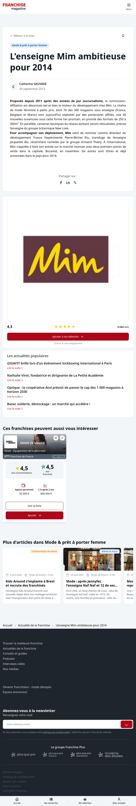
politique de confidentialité (56, 732)
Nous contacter (12, 786)
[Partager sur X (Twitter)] (75, 182)
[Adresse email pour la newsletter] (61, 724)
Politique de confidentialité (18, 777)
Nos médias (11, 669)
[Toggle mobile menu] (129, 6)
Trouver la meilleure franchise (23, 643)
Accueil (7, 625)
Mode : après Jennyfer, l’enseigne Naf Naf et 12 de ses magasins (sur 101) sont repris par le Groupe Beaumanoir (90, 587)
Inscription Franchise (15, 790)
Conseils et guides (15, 653)
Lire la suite (15, 368)
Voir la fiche (34, 506)
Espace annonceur (15, 692)
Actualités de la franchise (19, 648)
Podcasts (9, 659)
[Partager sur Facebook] (61, 182)
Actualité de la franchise (34, 625)
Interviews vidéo (14, 664)
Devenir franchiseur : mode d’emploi (27, 687)
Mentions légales (13, 772)
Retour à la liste (22, 36)
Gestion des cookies (14, 781)
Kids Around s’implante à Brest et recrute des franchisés (30, 583)
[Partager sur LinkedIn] (68, 182)
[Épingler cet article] (123, 36)
